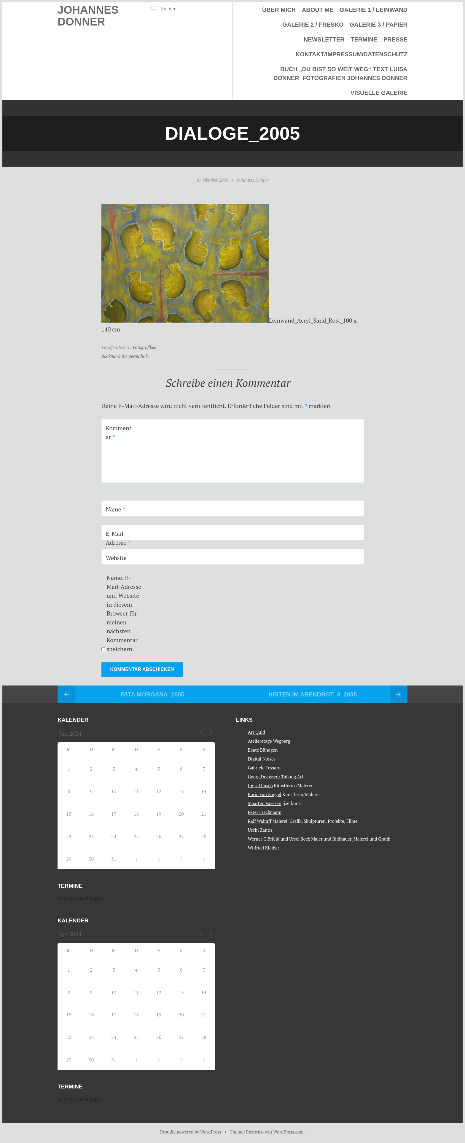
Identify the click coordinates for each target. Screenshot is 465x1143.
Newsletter (324, 39)
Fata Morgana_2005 (152, 694)
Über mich (279, 10)
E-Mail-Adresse (118, 538)
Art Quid (256, 732)
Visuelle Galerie (379, 93)
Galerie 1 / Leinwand (373, 10)
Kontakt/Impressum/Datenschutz (351, 54)
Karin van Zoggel (264, 794)
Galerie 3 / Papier (378, 24)
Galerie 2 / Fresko (313, 24)
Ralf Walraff (259, 821)
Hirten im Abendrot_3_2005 (312, 694)
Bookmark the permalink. (125, 356)
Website (116, 558)
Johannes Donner (88, 16)
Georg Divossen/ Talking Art (275, 776)
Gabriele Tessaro (264, 768)
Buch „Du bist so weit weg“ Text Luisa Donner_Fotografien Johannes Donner (340, 73)
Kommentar (119, 432)
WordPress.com (288, 1132)
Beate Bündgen (263, 750)
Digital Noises (262, 759)
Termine (364, 39)
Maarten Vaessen (264, 803)
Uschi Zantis (260, 830)
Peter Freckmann (264, 812)
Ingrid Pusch (260, 785)
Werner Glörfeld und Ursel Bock (279, 839)
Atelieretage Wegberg (269, 741)
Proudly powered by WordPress (190, 1132)
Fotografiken (145, 347)
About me (318, 10)
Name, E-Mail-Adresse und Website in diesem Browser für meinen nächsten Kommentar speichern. (123, 613)
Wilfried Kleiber (263, 848)
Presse (395, 39)
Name (115, 509)
